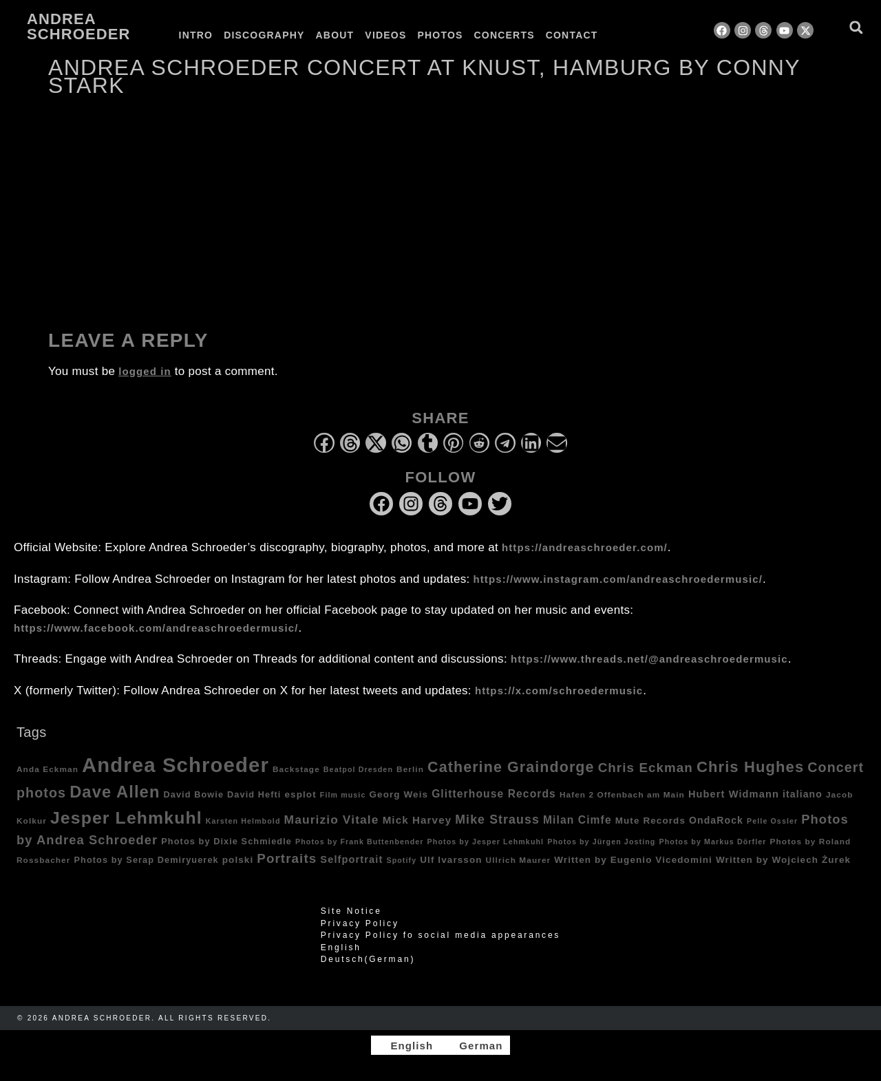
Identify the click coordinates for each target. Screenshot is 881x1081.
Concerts (504, 35)
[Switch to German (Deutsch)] (440, 959)
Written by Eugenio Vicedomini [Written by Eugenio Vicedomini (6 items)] (633, 860)
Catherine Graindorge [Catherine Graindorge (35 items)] (511, 767)
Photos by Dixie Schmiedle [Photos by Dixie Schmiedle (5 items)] (226, 841)
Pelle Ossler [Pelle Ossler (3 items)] (772, 821)
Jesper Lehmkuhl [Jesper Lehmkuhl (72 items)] (126, 818)
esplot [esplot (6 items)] (300, 794)
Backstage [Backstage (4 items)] (296, 768)
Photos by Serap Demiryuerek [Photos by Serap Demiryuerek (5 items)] (146, 860)
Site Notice (351, 911)
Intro (196, 35)
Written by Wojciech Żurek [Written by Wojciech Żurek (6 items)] (783, 860)
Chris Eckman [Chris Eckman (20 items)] (645, 767)
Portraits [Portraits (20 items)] (287, 858)
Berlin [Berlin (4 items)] (410, 768)
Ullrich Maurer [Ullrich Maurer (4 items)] (518, 859)
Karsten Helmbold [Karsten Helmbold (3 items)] (243, 821)
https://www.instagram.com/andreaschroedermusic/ (618, 579)
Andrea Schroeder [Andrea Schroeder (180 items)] (175, 764)
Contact (572, 35)
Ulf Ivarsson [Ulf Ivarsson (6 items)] (451, 860)
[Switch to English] (405, 1045)
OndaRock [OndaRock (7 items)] (716, 820)
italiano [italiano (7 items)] (802, 794)
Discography (264, 35)
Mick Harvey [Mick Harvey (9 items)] (417, 820)
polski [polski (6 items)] (238, 860)
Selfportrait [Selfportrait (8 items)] (351, 859)
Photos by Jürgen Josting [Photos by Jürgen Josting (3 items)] (601, 841)
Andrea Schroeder (78, 26)
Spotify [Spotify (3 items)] (401, 860)
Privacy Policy (360, 923)
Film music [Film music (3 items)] (343, 795)
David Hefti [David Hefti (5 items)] (254, 795)
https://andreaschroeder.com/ (585, 547)
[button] (855, 27)
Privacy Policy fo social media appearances (440, 935)
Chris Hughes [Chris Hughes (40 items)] (750, 766)
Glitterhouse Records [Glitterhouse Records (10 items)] (494, 794)
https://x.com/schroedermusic (559, 690)
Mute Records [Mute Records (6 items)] (650, 820)
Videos (385, 35)
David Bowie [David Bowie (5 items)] (194, 795)
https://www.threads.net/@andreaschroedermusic (649, 659)
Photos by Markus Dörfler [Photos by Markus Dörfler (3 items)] (713, 841)
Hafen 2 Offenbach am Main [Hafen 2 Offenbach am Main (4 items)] (622, 794)
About (335, 35)
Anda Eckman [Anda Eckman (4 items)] (47, 768)
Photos (440, 35)
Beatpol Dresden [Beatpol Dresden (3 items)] (358, 769)
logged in (144, 371)
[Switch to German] (639, 35)
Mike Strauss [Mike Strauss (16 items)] (497, 819)
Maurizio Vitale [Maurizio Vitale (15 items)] (331, 819)
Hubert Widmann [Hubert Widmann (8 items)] (733, 794)
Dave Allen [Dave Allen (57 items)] (115, 792)
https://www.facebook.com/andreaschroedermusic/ (156, 628)
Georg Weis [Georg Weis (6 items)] (398, 794)
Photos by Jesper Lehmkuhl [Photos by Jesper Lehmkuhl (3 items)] (485, 841)
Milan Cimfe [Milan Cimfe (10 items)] (577, 820)
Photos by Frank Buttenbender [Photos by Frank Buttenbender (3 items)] (359, 841)
